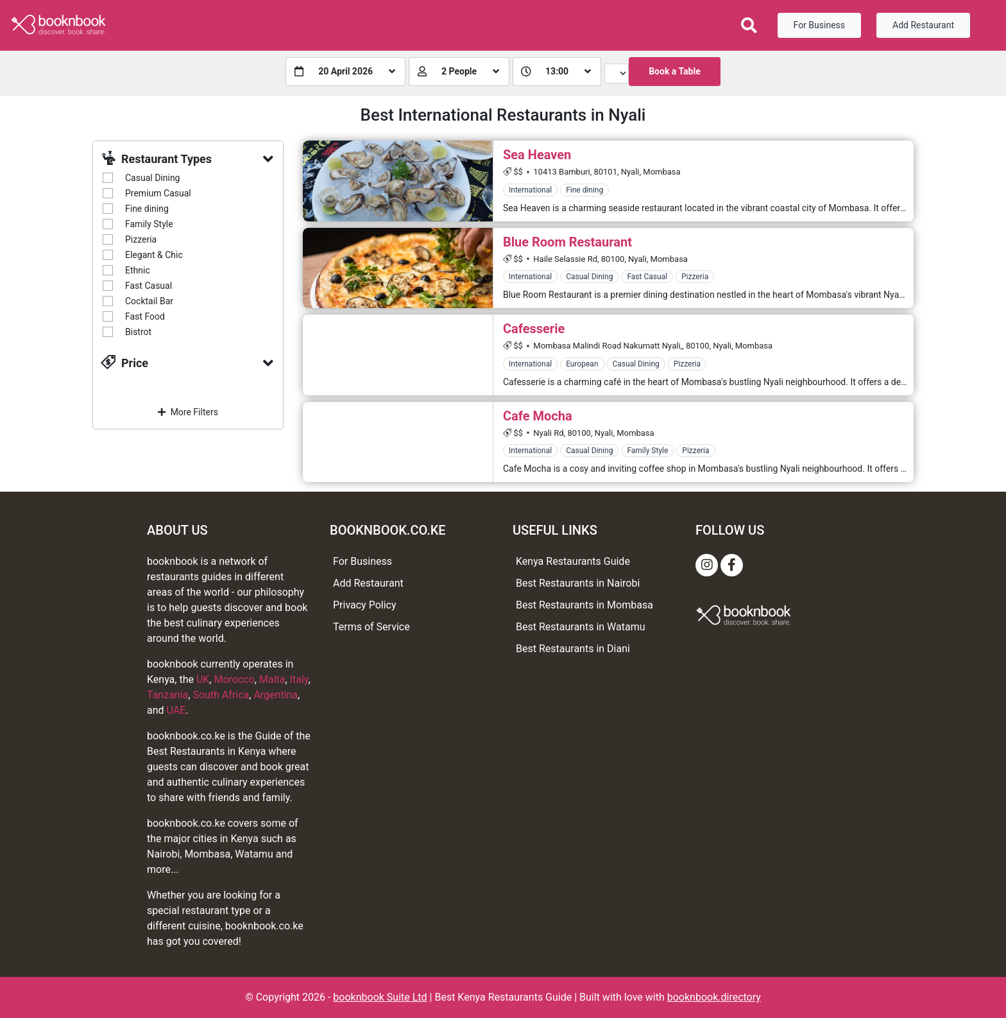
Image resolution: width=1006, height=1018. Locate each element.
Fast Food (145, 316)
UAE (176, 710)
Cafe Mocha (537, 416)
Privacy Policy (364, 605)
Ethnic (137, 270)
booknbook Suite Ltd (380, 997)
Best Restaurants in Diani (573, 649)
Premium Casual (158, 193)
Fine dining (147, 208)
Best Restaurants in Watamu (580, 627)
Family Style (149, 224)
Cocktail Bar (149, 301)
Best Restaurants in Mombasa (584, 605)
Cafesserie (534, 328)
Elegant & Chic (154, 255)
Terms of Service (371, 627)
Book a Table (675, 71)
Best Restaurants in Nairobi (578, 583)
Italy (299, 679)
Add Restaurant (923, 25)
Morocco (234, 679)
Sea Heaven (537, 154)
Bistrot (138, 332)
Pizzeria (141, 239)
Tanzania (167, 695)
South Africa (220, 695)
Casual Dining (152, 178)
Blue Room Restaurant (567, 242)
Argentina (275, 695)
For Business (819, 25)
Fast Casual (148, 285)
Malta (272, 679)
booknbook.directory (714, 997)
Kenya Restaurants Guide (573, 561)
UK (202, 679)
